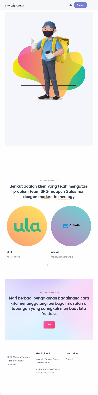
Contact (80, 5)
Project (69, 359)
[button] (47, 265)
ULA (9, 252)
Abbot (55, 252)
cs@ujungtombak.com (48, 369)
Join (49, 324)
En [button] (70, 5)
